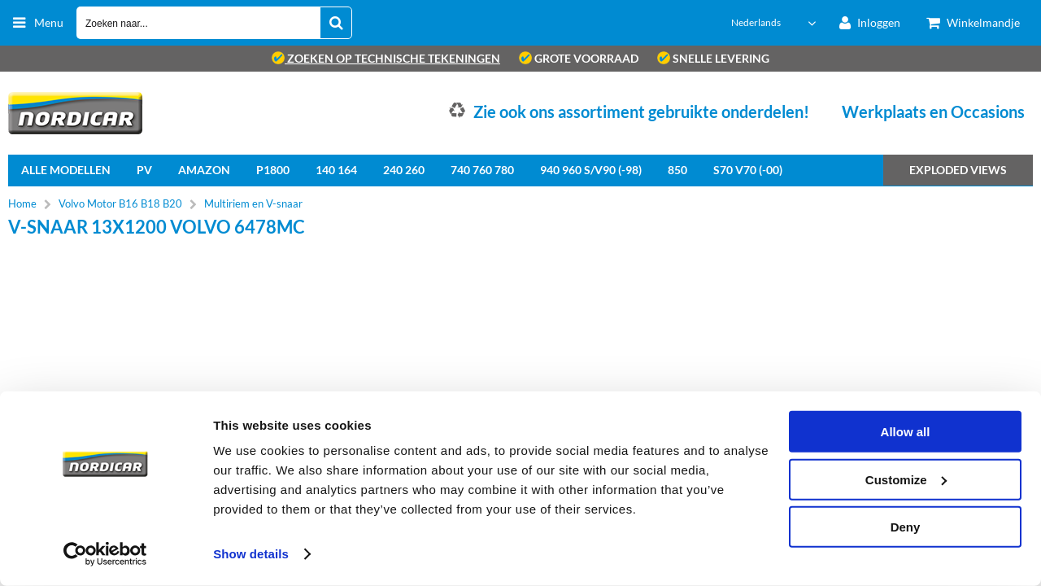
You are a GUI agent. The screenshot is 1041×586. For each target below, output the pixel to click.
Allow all (905, 432)
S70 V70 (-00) (747, 170)
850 (677, 170)
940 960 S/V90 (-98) (591, 170)
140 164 (336, 170)
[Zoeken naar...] (336, 23)
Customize (906, 479)
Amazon (204, 170)
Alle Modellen (66, 170)
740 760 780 (482, 170)
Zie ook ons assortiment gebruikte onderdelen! (641, 111)
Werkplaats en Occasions (933, 111)
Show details (251, 554)
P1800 (273, 170)
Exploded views (958, 170)
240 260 (404, 170)
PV (144, 170)
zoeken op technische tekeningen (386, 58)
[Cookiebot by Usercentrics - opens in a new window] (105, 554)
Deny (906, 527)
